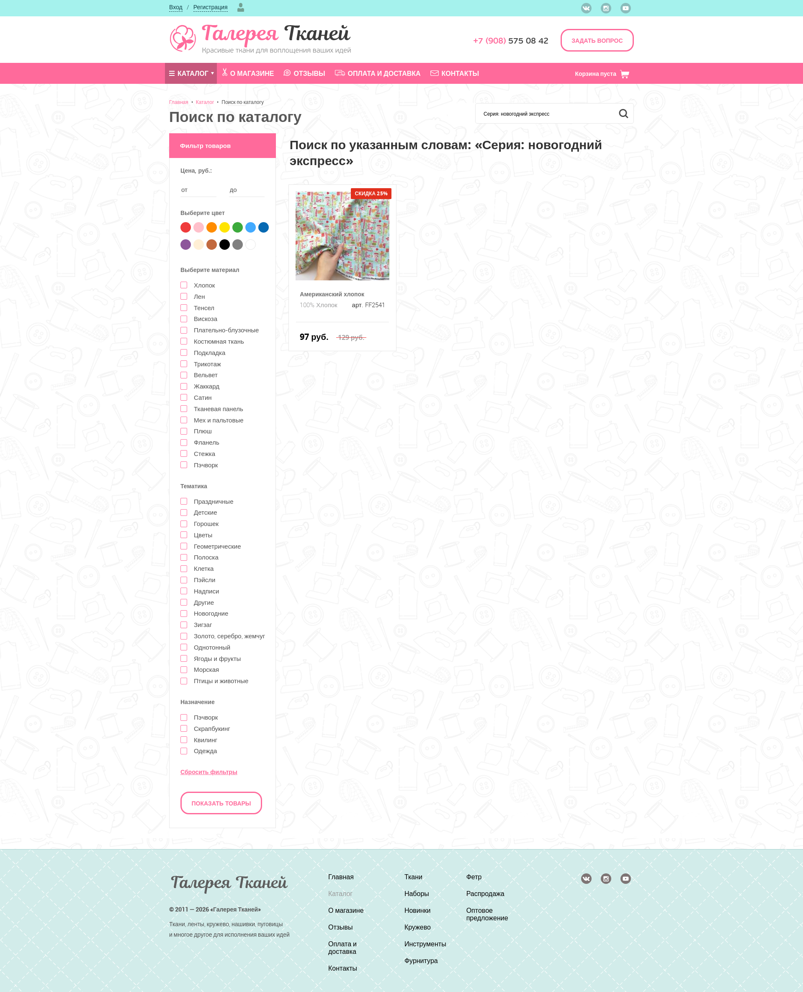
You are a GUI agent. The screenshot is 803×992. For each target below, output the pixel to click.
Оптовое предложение (487, 914)
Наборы (416, 893)
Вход (176, 7)
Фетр (474, 876)
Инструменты (425, 943)
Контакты (454, 73)
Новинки (417, 910)
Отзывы (304, 73)
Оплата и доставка (378, 73)
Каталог (188, 73)
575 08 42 (510, 41)
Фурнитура (421, 960)
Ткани (413, 876)
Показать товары (221, 803)
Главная (178, 101)
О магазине (248, 73)
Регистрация (210, 7)
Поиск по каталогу (242, 101)
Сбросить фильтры (208, 772)
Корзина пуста (602, 74)
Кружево (417, 927)
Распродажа (485, 893)
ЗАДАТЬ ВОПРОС (597, 40)
